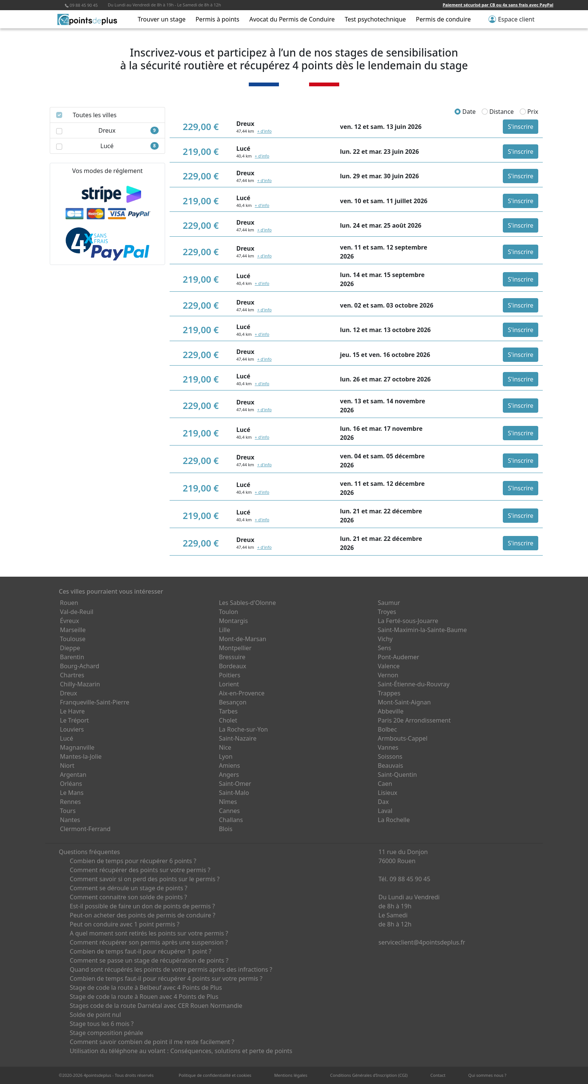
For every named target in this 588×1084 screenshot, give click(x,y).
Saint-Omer (235, 783)
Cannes (229, 811)
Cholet (228, 720)
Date (465, 111)
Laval (385, 811)
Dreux (68, 693)
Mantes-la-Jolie (81, 756)
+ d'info (264, 131)
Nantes (70, 820)
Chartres (72, 675)
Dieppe (70, 648)
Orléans (71, 783)
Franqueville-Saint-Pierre (94, 702)
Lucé (66, 738)
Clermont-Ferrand (85, 829)
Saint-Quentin (397, 774)
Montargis (233, 621)
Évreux (69, 621)
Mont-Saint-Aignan (404, 702)
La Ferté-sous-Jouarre (408, 621)
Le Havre (72, 711)
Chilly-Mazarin (80, 684)
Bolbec (387, 729)
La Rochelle (394, 820)
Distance (498, 111)
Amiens (229, 765)
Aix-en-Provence (242, 693)
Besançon (233, 702)
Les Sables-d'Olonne (247, 603)
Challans (231, 820)
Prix (529, 111)
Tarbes (228, 711)
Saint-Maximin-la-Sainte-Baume (422, 630)
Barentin (72, 657)
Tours (68, 811)
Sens (384, 648)
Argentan (73, 774)
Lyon (226, 756)
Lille (224, 630)
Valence (389, 666)
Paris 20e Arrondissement (414, 720)
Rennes (70, 802)
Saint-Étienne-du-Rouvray (413, 684)
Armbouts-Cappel (402, 738)
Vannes (388, 747)
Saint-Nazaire (238, 738)
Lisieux (387, 793)
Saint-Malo (234, 793)
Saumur (389, 603)
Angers (229, 774)
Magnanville (77, 747)
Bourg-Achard (79, 666)
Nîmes (228, 802)
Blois (226, 829)
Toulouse (73, 639)
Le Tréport (74, 720)
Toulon (228, 612)
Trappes (389, 693)
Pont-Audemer (398, 657)
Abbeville (390, 711)
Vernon (388, 675)
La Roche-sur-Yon (243, 729)
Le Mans (72, 793)
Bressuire (232, 657)
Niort (67, 765)
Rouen (69, 603)
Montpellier (235, 648)
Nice (225, 747)
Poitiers (229, 675)
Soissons (390, 756)
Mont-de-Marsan (242, 639)
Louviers (72, 729)
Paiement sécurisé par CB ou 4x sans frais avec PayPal (498, 5)
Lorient (229, 684)
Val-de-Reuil (76, 612)
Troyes (387, 612)
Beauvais (390, 765)
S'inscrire (520, 126)
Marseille (73, 630)
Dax (383, 802)
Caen (385, 783)
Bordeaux (233, 666)
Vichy (385, 639)
